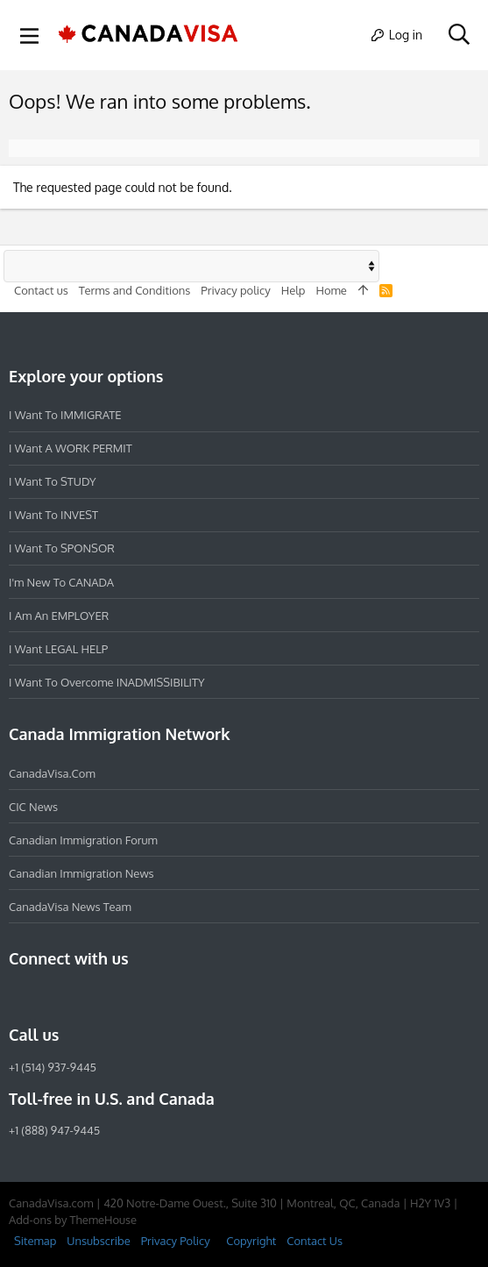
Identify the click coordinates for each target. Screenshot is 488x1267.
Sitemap (35, 1241)
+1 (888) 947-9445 (54, 1130)
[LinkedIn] (82, 996)
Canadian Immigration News (81, 873)
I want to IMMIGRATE (65, 415)
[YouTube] (145, 996)
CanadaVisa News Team (70, 907)
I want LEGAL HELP (58, 649)
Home (330, 290)
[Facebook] (19, 996)
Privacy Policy (175, 1241)
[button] (30, 35)
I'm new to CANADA (61, 582)
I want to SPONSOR (62, 548)
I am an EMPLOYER (59, 616)
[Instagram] (50, 996)
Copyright (251, 1241)
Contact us (41, 290)
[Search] (458, 35)
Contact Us (314, 1241)
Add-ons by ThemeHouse (73, 1220)
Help (293, 290)
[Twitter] (113, 996)
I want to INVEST (53, 515)
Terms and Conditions (135, 290)
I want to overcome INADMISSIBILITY (107, 682)
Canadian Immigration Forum (83, 840)
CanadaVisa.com (52, 773)
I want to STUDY (52, 481)
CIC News (33, 807)
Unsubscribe (98, 1241)
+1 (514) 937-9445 (52, 1067)
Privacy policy (235, 290)
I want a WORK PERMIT (70, 448)
